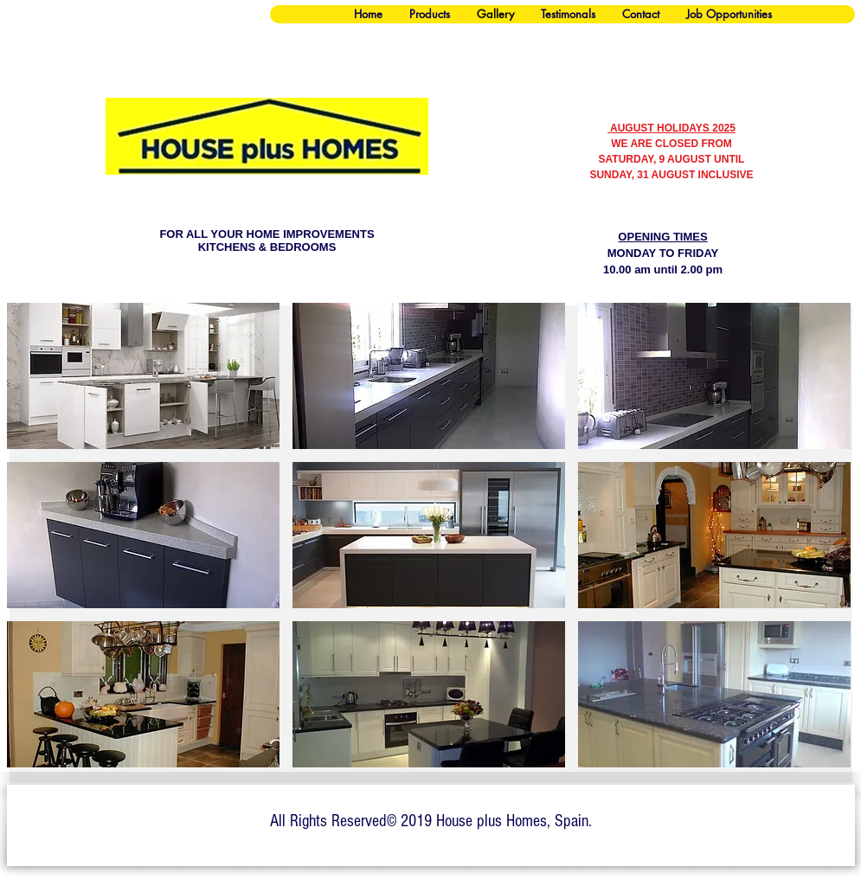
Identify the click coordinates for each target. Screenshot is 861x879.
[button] (143, 376)
